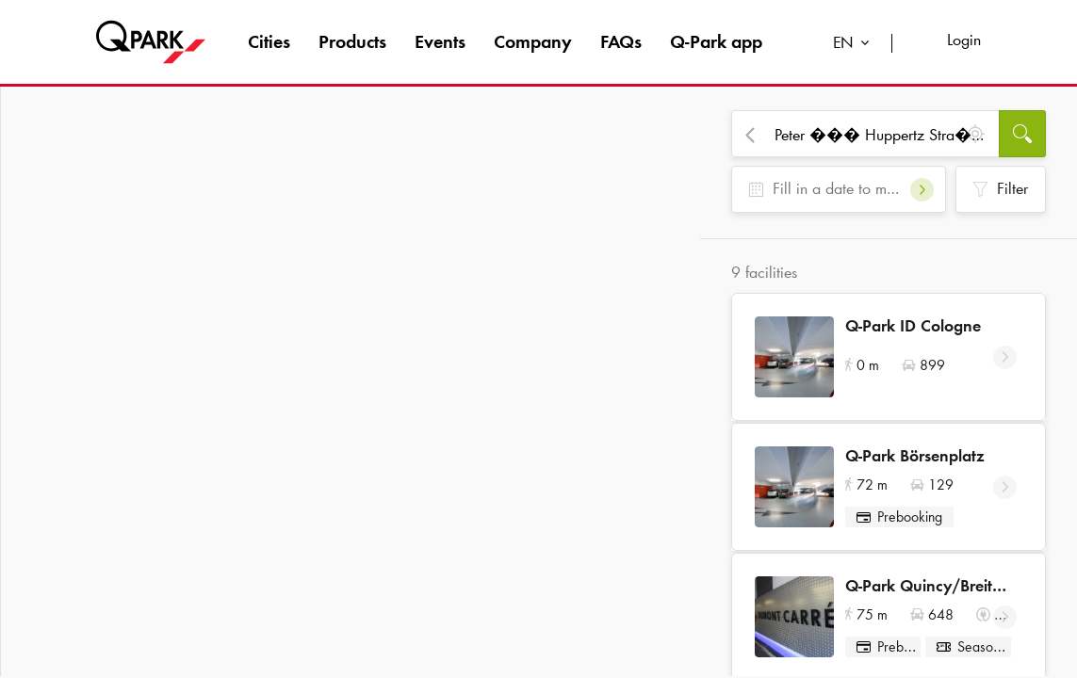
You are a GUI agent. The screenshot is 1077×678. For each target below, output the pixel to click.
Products (352, 41)
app (716, 41)
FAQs (621, 41)
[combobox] (855, 44)
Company (533, 41)
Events (440, 41)
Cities (269, 41)
